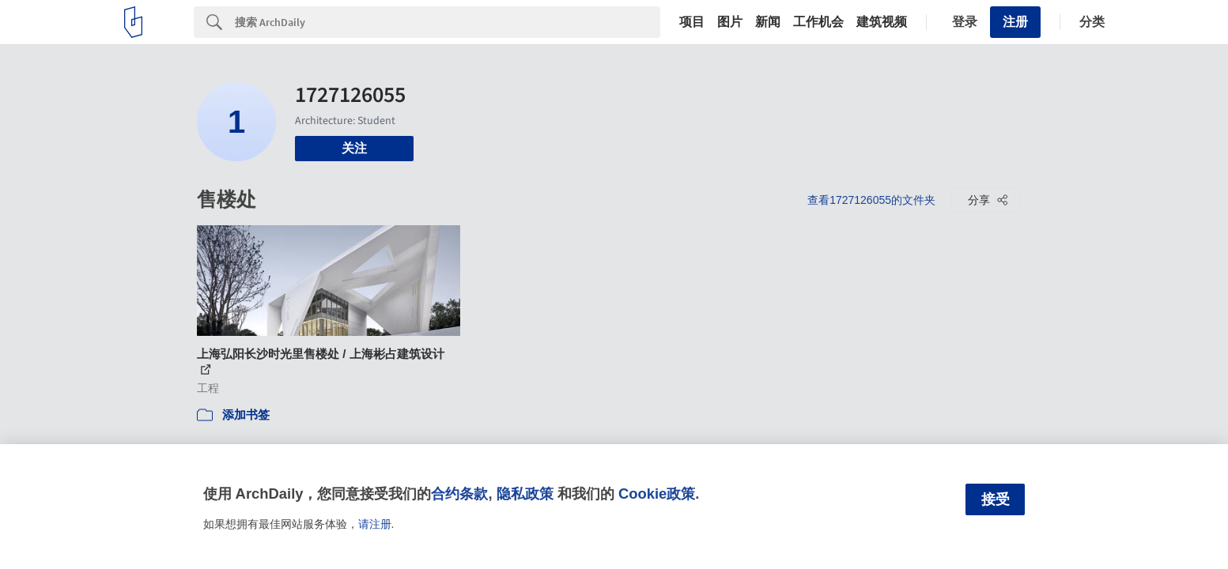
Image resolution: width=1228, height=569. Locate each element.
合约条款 (459, 493)
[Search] (447, 22)
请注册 (374, 524)
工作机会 (818, 22)
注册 (1015, 21)
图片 (729, 22)
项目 (692, 22)
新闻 (767, 22)
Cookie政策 (656, 493)
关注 (354, 148)
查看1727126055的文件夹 (871, 199)
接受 (995, 499)
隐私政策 (525, 493)
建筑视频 (881, 22)
